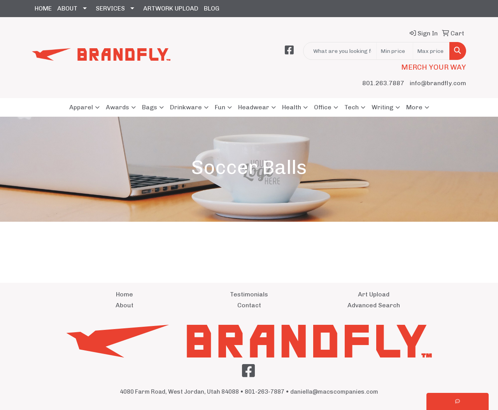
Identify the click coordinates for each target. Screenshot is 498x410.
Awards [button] (117, 107)
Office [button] (322, 107)
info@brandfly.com (438, 83)
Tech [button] (351, 107)
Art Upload (373, 294)
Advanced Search (373, 305)
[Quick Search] (340, 51)
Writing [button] (382, 107)
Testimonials (249, 294)
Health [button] (291, 107)
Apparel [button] (81, 107)
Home (124, 294)
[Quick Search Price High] (431, 51)
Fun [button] (220, 107)
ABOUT (67, 8)
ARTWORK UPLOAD (170, 8)
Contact (249, 305)
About (124, 305)
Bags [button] (149, 107)
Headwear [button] (253, 107)
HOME (43, 8)
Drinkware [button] (186, 107)
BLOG (211, 8)
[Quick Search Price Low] (394, 51)
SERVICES (110, 8)
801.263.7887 (383, 83)
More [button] (414, 107)
